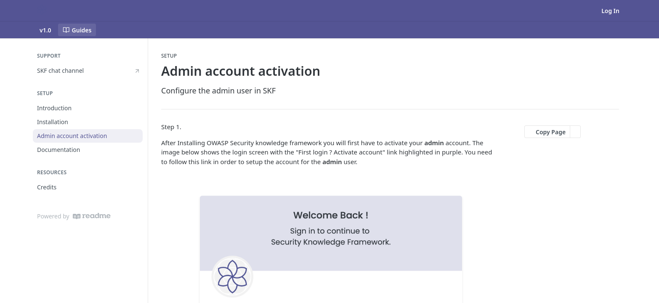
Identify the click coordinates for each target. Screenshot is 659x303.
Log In (610, 11)
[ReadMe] (92, 216)
